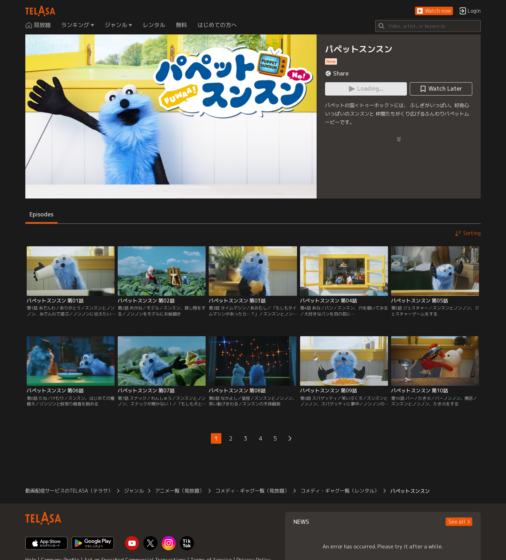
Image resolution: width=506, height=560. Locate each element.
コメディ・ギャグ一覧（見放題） (252, 490)
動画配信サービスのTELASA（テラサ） (69, 490)
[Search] (428, 26)
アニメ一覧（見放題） (179, 490)
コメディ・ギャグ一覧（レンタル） (339, 490)
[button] (434, 11)
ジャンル (134, 490)
